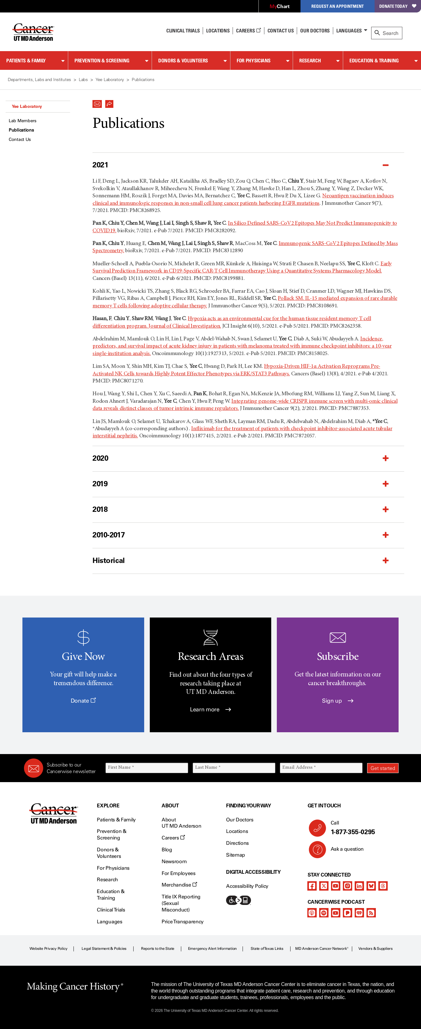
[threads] (383, 886)
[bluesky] (371, 886)
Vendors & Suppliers (375, 948)
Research (310, 60)
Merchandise (179, 885)
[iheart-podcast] (359, 912)
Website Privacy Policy (49, 948)
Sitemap (235, 855)
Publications (21, 130)
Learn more (210, 709)
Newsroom (174, 861)
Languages (349, 30)
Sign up (337, 700)
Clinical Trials (183, 30)
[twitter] (324, 886)
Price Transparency (183, 922)
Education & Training (374, 60)
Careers (248, 30)
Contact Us (280, 30)
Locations (237, 831)
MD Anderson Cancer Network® (321, 948)
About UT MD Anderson (181, 823)
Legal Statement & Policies (104, 948)
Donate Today (397, 6)
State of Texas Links (267, 948)
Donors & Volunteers (183, 60)
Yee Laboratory (27, 106)
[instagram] (347, 886)
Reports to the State (157, 948)
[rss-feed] (371, 912)
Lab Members (22, 120)
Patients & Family (26, 60)
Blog (167, 850)
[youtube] (336, 886)
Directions (237, 843)
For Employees (179, 873)
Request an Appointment (337, 6)
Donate (83, 700)
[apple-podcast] (312, 912)
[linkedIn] (359, 886)
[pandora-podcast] (347, 912)
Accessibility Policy (247, 886)
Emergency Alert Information (212, 948)
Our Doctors (314, 30)
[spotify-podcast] (324, 912)
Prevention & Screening (102, 60)
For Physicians (254, 60)
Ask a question (343, 851)
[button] (97, 102)
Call (362, 828)
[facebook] (312, 886)
